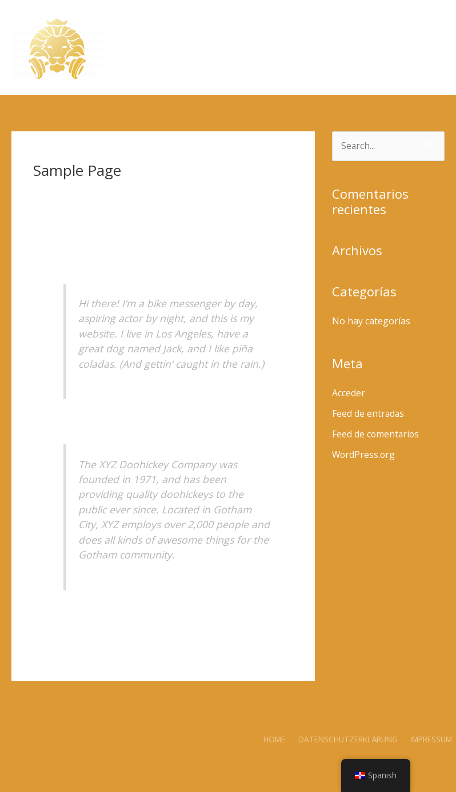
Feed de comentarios (376, 434)
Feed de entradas (368, 414)
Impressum (432, 739)
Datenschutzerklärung (347, 739)
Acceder (348, 393)
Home (274, 739)
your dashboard (256, 612)
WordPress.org (364, 455)
